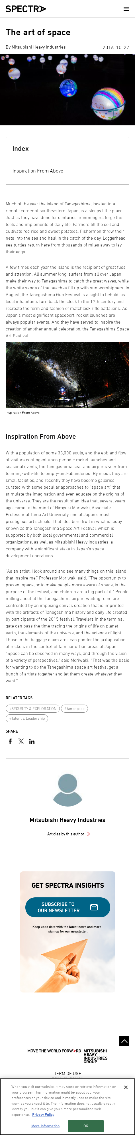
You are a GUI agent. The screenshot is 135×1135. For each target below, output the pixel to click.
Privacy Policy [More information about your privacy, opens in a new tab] (43, 1114)
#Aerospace (75, 708)
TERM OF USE (67, 1073)
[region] (67, 1106)
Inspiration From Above (38, 171)
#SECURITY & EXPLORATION (32, 708)
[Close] (126, 1087)
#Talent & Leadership (27, 718)
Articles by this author (66, 833)
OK (85, 1126)
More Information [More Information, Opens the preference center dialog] (45, 1126)
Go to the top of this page (124, 1041)
